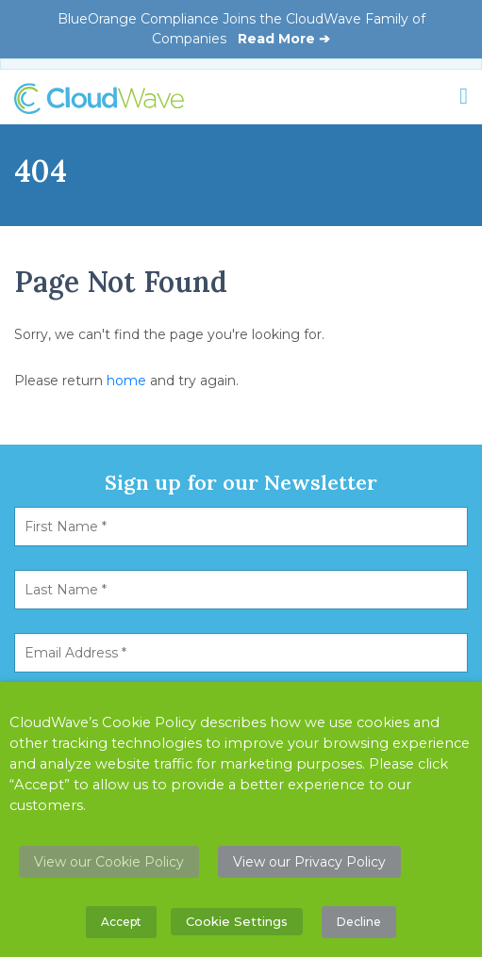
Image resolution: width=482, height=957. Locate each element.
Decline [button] (359, 922)
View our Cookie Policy (109, 861)
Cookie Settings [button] (237, 921)
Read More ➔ (284, 38)
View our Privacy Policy (309, 861)
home (126, 380)
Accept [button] (121, 922)
